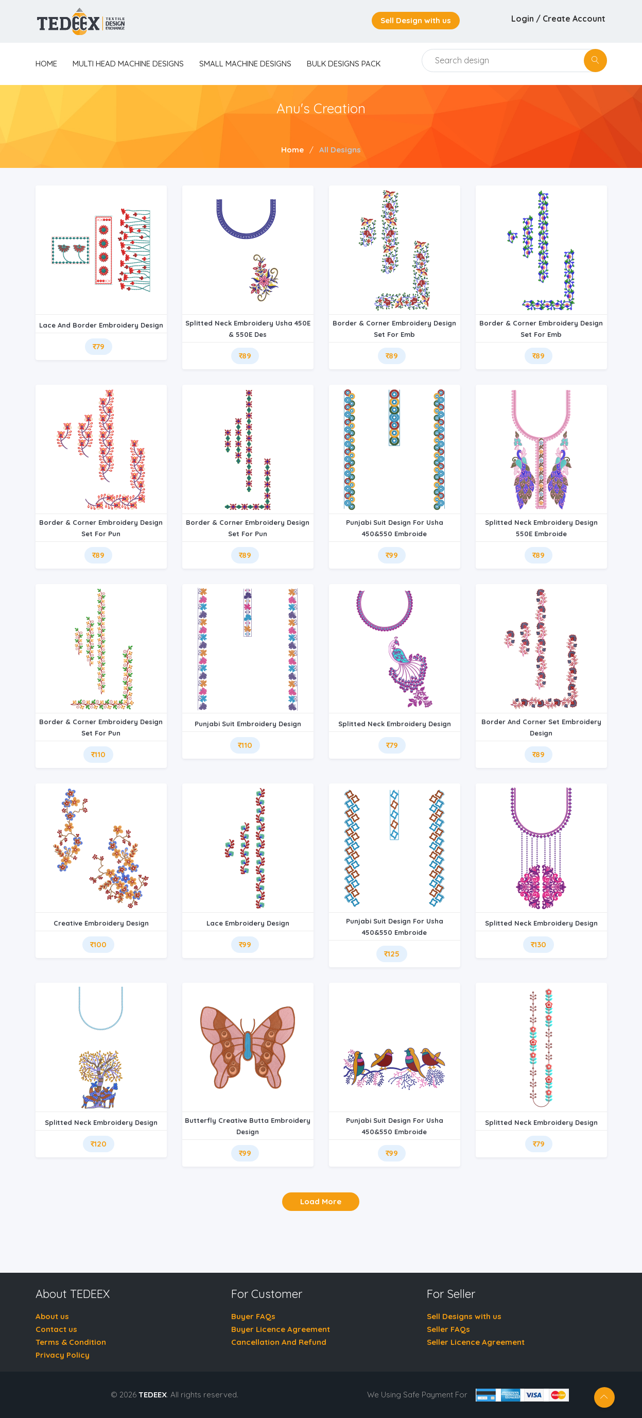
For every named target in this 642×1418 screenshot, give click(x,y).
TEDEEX (152, 1394)
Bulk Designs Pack (343, 64)
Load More (320, 1201)
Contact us (56, 1329)
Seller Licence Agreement (476, 1342)
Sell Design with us (415, 20)
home (46, 64)
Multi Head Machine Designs (128, 64)
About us (52, 1316)
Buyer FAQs (253, 1316)
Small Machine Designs (245, 64)
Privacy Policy (63, 1355)
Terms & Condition (71, 1342)
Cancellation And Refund (278, 1342)
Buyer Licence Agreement (280, 1329)
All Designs (340, 150)
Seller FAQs (448, 1329)
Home (292, 150)
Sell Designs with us (464, 1316)
